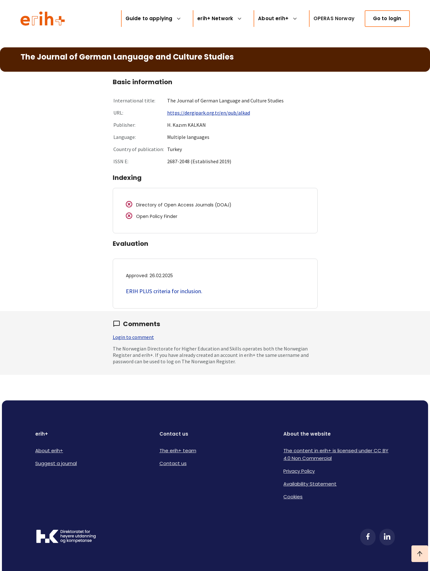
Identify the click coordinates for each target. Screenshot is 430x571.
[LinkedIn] (387, 537)
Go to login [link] (387, 18)
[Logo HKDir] (66, 537)
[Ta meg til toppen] (419, 553)
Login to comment (133, 337)
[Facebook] (368, 537)
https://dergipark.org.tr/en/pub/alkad (208, 112)
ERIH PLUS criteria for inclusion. (164, 291)
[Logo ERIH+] (42, 19)
